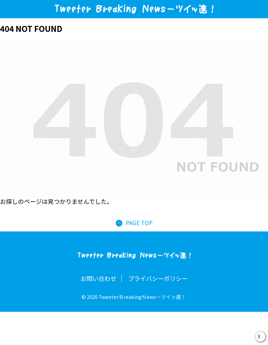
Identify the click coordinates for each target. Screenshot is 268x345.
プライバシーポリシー (158, 278)
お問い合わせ (98, 278)
